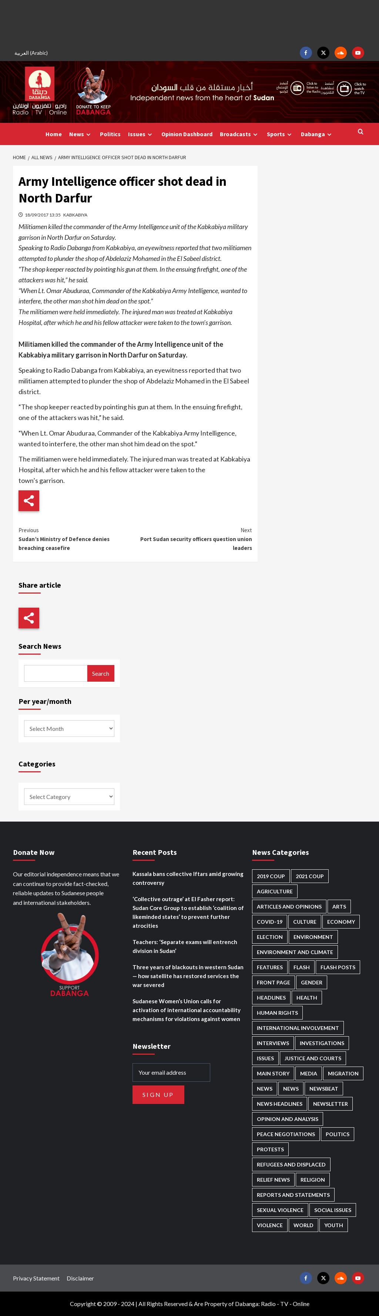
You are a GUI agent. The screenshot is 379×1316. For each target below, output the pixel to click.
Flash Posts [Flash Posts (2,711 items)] (338, 967)
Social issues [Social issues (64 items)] (332, 1210)
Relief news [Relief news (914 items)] (273, 1179)
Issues (141, 134)
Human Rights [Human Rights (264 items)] (277, 1013)
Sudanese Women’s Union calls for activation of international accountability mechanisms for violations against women (187, 1010)
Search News (40, 646)
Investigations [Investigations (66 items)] (322, 1043)
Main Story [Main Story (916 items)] (273, 1073)
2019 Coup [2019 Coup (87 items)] (271, 876)
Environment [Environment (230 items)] (313, 937)
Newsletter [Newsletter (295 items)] (330, 1104)
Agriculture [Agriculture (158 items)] (275, 891)
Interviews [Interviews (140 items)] (273, 1043)
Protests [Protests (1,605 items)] (270, 1149)
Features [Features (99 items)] (270, 967)
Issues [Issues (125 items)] (265, 1058)
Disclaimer (80, 1278)
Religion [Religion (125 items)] (313, 1179)
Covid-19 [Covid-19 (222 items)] (269, 922)
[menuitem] (32, 52)
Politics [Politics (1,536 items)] (337, 1134)
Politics (110, 134)
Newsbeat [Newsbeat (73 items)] (323, 1088)
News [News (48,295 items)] (264, 1088)
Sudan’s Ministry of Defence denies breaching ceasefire (77, 538)
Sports (280, 134)
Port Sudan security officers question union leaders (193, 538)
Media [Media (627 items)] (308, 1073)
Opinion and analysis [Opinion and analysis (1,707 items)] (287, 1119)
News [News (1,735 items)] (291, 1088)
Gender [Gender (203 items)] (311, 982)
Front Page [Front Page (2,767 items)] (273, 982)
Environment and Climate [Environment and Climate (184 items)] (295, 952)
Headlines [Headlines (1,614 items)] (271, 997)
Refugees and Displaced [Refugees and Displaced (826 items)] (291, 1164)
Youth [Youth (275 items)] (333, 1225)
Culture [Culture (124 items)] (304, 922)
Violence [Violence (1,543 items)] (270, 1225)
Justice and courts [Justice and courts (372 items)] (313, 1058)
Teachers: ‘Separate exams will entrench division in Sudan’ (185, 946)
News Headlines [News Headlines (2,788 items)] (279, 1104)
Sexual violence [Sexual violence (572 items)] (280, 1210)
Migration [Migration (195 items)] (343, 1073)
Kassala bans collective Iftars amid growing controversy (188, 878)
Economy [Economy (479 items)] (341, 922)
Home (54, 134)
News (81, 134)
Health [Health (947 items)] (306, 997)
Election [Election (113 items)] (270, 937)
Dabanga (317, 134)
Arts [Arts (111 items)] (339, 906)
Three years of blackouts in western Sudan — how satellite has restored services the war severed (188, 976)
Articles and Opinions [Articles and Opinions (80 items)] (289, 906)
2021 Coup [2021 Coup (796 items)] (310, 876)
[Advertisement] (189, 22)
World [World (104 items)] (303, 1225)
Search (100, 673)
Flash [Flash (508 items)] (302, 967)
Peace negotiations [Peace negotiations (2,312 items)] (286, 1134)
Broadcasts (239, 134)
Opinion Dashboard (186, 134)
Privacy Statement (36, 1278)
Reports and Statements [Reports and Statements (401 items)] (293, 1195)
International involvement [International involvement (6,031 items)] (298, 1028)
